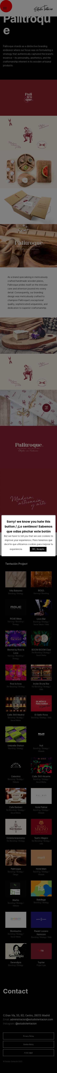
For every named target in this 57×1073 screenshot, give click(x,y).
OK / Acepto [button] (38, 549)
